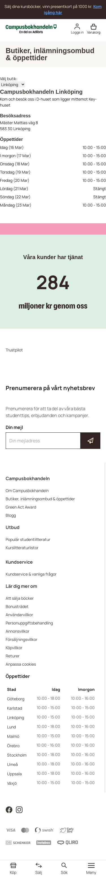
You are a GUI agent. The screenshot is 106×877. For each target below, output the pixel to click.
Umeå (12, 764)
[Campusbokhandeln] (31, 28)
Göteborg (15, 698)
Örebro (13, 745)
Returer (13, 656)
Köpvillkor (14, 647)
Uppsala (14, 773)
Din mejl (53, 436)
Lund (11, 727)
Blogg (11, 515)
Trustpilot (14, 350)
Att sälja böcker (20, 598)
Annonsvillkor (17, 631)
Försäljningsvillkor (21, 639)
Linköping (15, 717)
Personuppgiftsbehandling (29, 623)
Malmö (13, 736)
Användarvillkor (19, 614)
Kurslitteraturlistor (22, 547)
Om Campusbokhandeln (27, 490)
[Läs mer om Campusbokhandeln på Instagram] (19, 809)
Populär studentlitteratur (28, 539)
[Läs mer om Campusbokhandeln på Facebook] (9, 809)
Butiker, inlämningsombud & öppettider (40, 498)
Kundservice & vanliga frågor (31, 574)
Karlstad (14, 708)
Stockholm (17, 755)
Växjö (12, 783)
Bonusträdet (17, 606)
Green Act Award (21, 507)
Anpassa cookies (21, 664)
